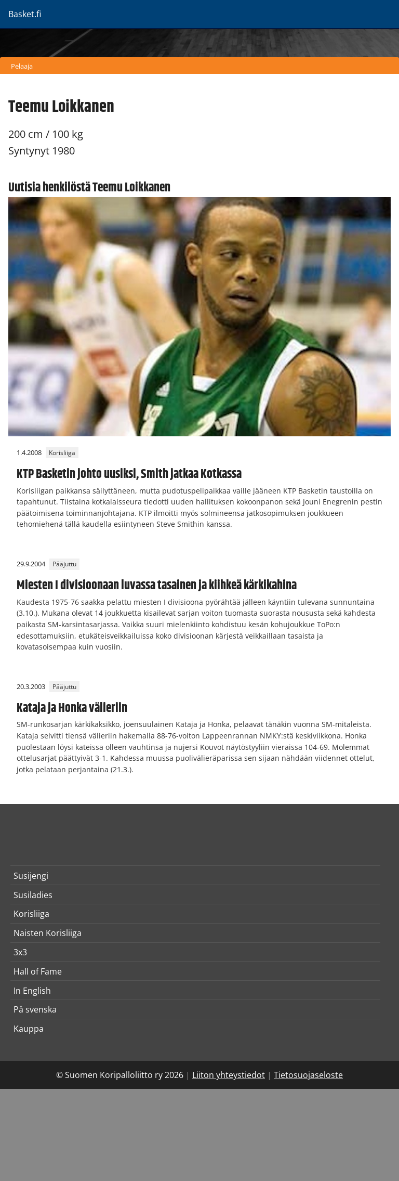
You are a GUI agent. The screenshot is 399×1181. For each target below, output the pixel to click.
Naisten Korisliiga (48, 933)
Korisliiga (62, 452)
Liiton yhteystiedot (228, 1075)
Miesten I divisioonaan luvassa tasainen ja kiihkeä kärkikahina (157, 585)
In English (32, 990)
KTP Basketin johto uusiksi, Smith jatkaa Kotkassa (129, 474)
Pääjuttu (64, 564)
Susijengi (31, 875)
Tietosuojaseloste (308, 1075)
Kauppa (29, 1028)
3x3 (20, 952)
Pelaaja (22, 66)
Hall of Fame (38, 971)
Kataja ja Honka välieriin (72, 708)
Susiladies (33, 895)
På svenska (35, 1009)
